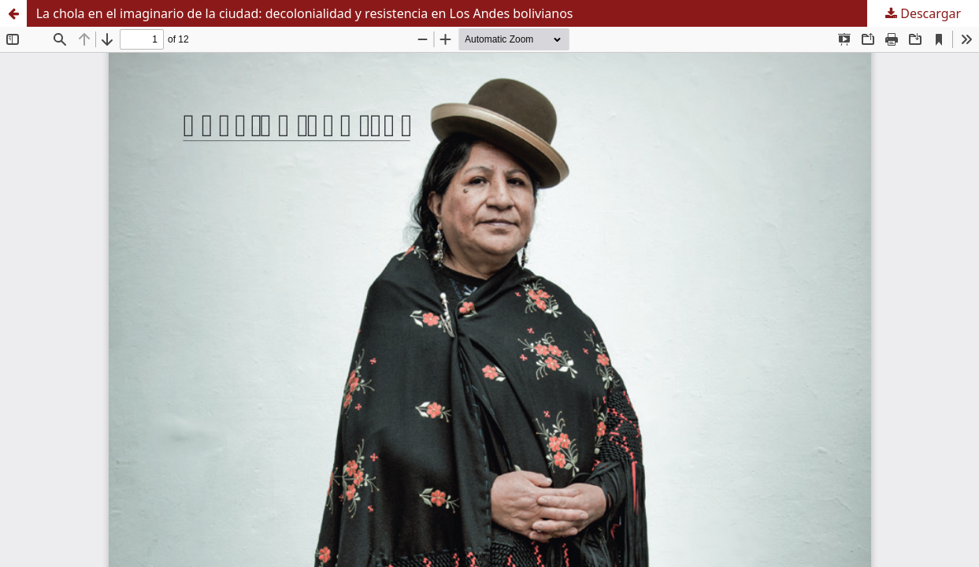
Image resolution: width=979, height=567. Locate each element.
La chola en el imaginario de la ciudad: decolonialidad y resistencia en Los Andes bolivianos (304, 13)
